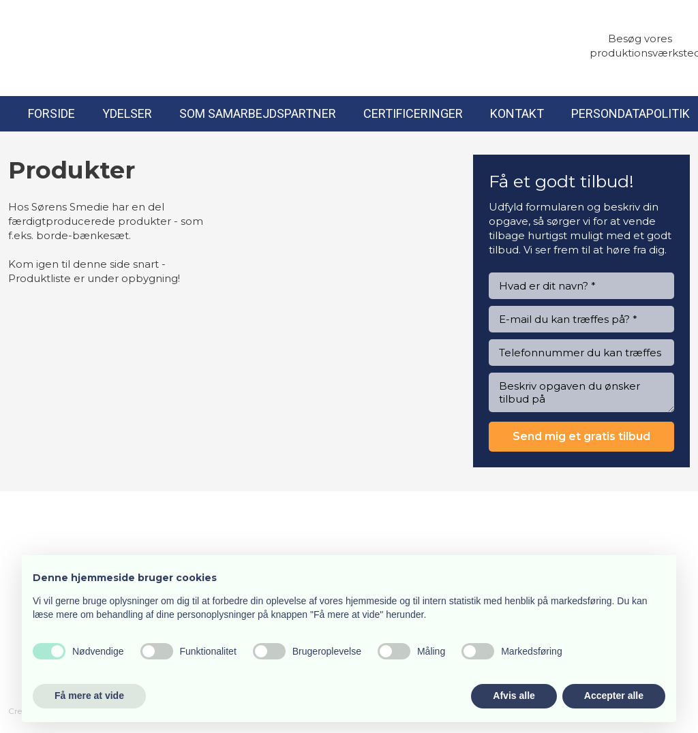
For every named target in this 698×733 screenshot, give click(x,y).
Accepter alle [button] (613, 695)
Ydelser (127, 113)
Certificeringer (413, 113)
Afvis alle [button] (513, 695)
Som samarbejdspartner (257, 113)
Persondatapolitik (630, 113)
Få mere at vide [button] (89, 695)
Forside (51, 113)
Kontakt (517, 113)
